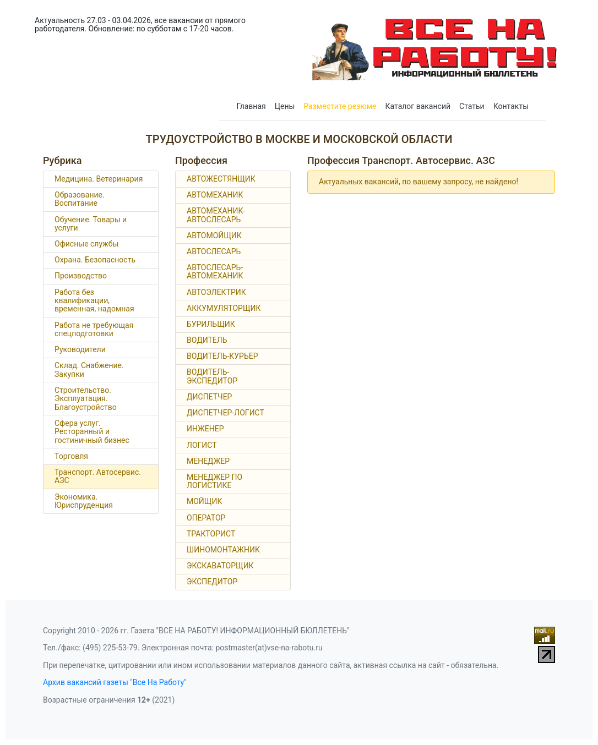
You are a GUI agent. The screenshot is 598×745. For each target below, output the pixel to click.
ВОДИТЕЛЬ (207, 340)
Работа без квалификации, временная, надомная (94, 301)
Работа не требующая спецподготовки (94, 329)
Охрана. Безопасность (95, 259)
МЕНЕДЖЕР (208, 461)
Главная (251, 106)
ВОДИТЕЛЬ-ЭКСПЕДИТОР (212, 376)
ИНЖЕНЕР (205, 428)
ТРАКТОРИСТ (211, 533)
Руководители (80, 349)
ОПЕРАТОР (206, 517)
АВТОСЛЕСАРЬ (214, 251)
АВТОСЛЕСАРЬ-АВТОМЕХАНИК (215, 271)
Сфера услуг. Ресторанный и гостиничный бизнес (92, 432)
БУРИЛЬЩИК (211, 324)
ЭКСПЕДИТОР (212, 581)
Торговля (71, 456)
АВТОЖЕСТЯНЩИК (221, 178)
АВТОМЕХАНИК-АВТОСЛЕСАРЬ (216, 214)
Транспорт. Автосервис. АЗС (98, 476)
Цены (285, 106)
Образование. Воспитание (80, 198)
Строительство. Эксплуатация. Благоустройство (86, 399)
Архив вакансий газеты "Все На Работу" (115, 682)
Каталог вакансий (418, 106)
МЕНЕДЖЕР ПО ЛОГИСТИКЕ (214, 481)
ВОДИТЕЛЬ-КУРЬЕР (222, 356)
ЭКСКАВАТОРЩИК (220, 565)
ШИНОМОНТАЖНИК (223, 549)
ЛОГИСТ (202, 445)
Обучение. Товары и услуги (91, 223)
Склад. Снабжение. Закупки (89, 369)
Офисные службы (86, 243)
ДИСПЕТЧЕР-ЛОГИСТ (225, 412)
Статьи (472, 106)
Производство (81, 275)
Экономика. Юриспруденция (84, 501)
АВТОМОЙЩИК (214, 235)
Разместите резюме (339, 106)
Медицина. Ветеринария (99, 178)
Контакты (511, 106)
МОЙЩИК (204, 501)
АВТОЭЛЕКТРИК (216, 292)
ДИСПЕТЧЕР (209, 396)
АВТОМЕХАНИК (215, 194)
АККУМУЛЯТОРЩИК (223, 308)
